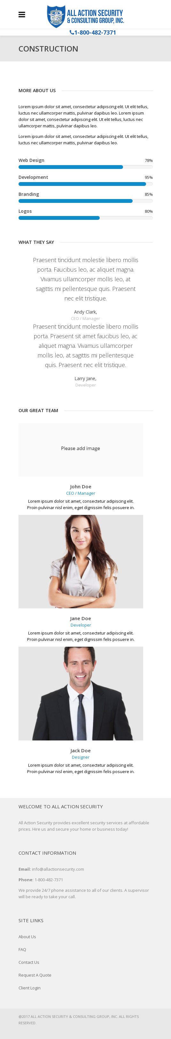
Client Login (30, 988)
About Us (27, 936)
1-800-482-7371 (95, 32)
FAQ (22, 949)
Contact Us (29, 962)
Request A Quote (35, 975)
